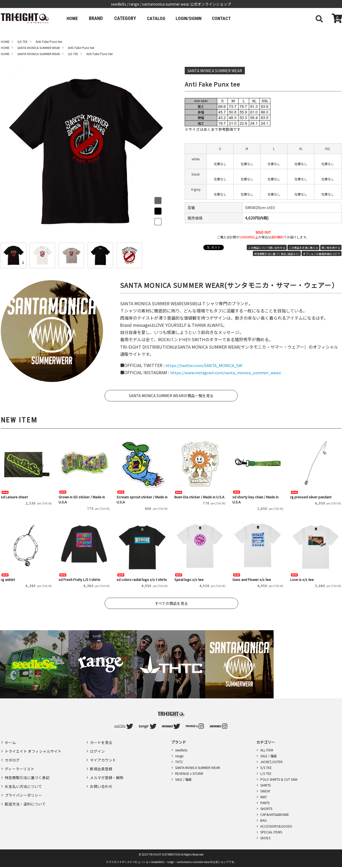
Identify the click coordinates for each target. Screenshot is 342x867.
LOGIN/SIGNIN (194, 18)
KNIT (263, 797)
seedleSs (181, 750)
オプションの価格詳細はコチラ (321, 254)
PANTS (265, 802)
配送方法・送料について (25, 796)
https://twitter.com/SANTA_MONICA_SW (206, 365)
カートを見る (101, 741)
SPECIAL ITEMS (271, 832)
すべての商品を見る (171, 603)
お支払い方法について (23, 780)
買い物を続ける (331, 248)
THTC (179, 761)
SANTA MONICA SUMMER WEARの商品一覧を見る (171, 395)
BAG (263, 820)
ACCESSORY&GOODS (276, 826)
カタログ (12, 757)
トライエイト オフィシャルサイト (33, 749)
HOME (73, 18)
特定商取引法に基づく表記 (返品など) (276, 254)
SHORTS (266, 808)
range (179, 756)
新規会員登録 (101, 765)
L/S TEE (265, 773)
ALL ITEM (266, 750)
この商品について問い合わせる (266, 248)
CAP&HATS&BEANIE (274, 814)
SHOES (265, 838)
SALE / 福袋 (183, 779)
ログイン (97, 749)
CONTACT (229, 18)
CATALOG (158, 18)
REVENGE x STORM (189, 773)
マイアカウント (103, 757)
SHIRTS (265, 785)
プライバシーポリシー (23, 788)
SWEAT (265, 791)
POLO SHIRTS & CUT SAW (279, 779)
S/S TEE (266, 767)
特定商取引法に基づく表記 (27, 772)
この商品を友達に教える (303, 248)
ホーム (10, 741)
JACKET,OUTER (271, 761)
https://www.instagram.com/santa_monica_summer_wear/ (228, 372)
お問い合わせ (101, 780)
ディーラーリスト (19, 765)
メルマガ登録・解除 (106, 772)
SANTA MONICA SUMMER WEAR (197, 767)
